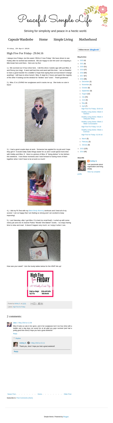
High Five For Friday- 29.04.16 (92, 109)
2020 (82, 67)
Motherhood (88, 39)
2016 (82, 79)
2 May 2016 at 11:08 (24, 323)
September (86, 91)
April (83, 106)
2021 (82, 64)
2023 (82, 60)
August (84, 94)
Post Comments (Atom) (24, 398)
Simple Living (63, 39)
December (86, 82)
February (85, 142)
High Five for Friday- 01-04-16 (91, 135)
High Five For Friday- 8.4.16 (91, 127)
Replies (18, 338)
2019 (82, 70)
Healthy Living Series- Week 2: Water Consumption (92, 122)
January (85, 145)
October (85, 88)
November (86, 85)
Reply (15, 334)
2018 (82, 73)
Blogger (66, 417)
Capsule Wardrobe (20, 39)
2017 (82, 76)
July (83, 97)
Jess (15, 323)
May (83, 103)
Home (43, 39)
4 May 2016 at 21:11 (37, 343)
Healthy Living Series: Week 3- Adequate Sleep (92, 118)
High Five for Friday (19, 307)
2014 (82, 152)
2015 (82, 149)
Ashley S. (23, 343)
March (84, 139)
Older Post (67, 394)
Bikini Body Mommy (36, 211)
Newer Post (11, 394)
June (84, 100)
